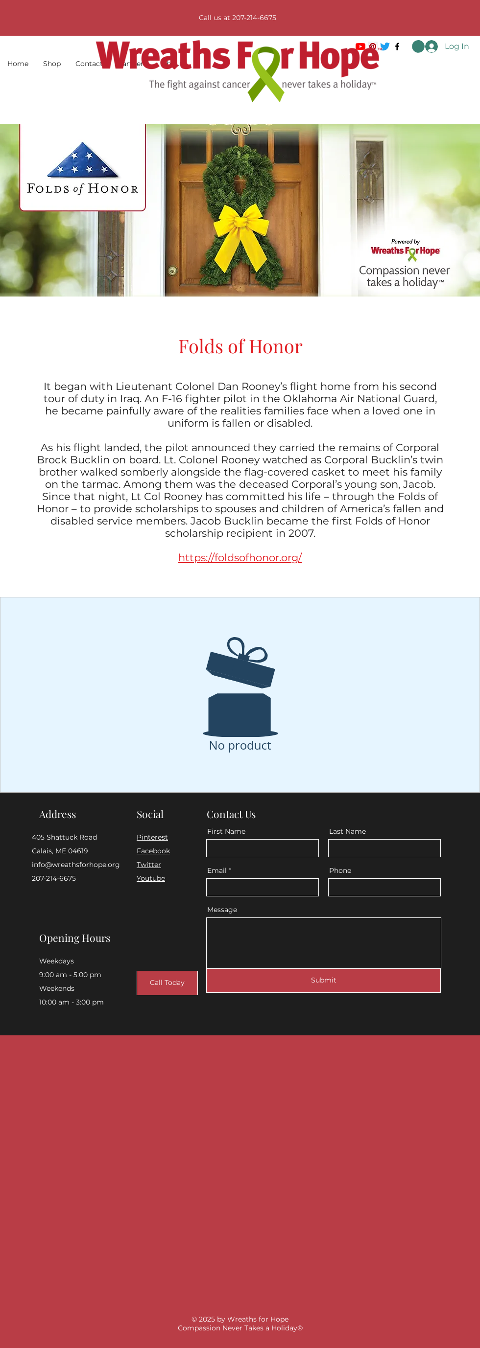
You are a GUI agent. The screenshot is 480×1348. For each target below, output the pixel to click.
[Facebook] (397, 46)
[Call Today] (167, 983)
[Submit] (323, 980)
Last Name (347, 831)
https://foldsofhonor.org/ (240, 557)
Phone (340, 870)
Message (222, 909)
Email (217, 870)
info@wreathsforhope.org (76, 864)
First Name (226, 831)
